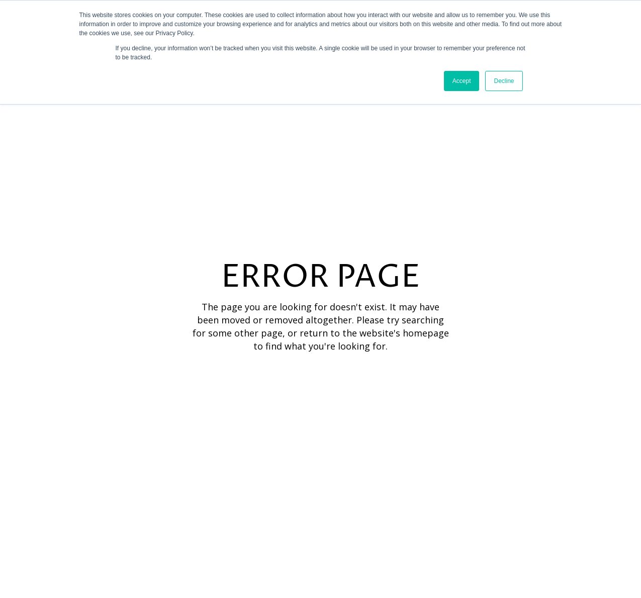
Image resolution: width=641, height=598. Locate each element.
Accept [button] (461, 80)
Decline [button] (504, 80)
